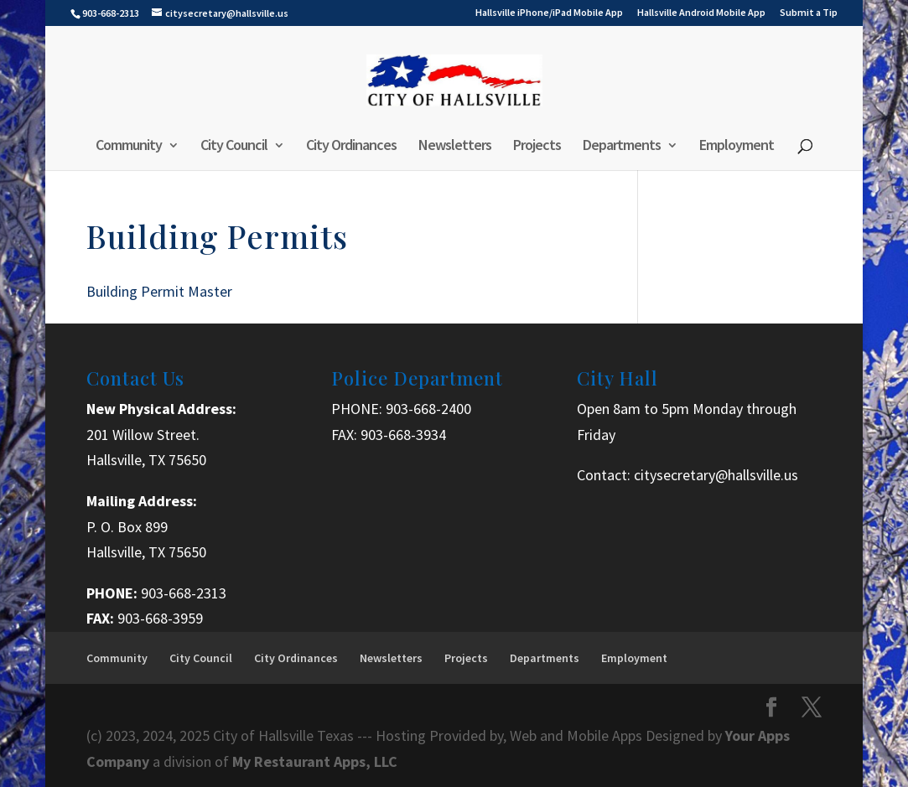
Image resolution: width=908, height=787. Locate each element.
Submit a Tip (809, 13)
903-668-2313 (183, 593)
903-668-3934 (403, 434)
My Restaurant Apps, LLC (314, 761)
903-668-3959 (160, 618)
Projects (537, 146)
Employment (736, 146)
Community (129, 146)
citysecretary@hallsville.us (716, 474)
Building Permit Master (159, 291)
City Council (233, 146)
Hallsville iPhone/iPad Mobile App (549, 13)
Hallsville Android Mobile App (701, 13)
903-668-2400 (428, 408)
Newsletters (454, 146)
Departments (622, 146)
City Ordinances (351, 146)
